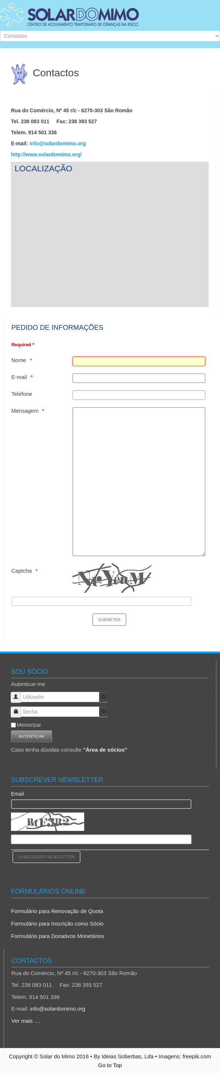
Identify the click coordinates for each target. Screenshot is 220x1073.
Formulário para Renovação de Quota (57, 911)
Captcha (21, 570)
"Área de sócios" (105, 750)
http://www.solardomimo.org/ (46, 154)
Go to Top (110, 1065)
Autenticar (31, 736)
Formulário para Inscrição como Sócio (57, 923)
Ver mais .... (25, 1021)
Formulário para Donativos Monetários (57, 936)
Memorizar (29, 725)
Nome (18, 360)
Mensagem (24, 411)
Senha (18, 708)
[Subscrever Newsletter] (46, 857)
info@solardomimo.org (58, 143)
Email (17, 794)
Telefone (21, 394)
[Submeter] (109, 619)
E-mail (19, 377)
